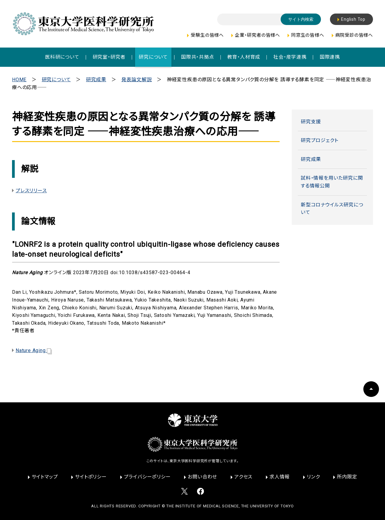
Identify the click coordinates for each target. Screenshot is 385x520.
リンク (313, 477)
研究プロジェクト (319, 140)
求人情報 (280, 477)
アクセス (243, 477)
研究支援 (311, 122)
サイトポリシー (91, 477)
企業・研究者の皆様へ (257, 35)
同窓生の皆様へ (307, 35)
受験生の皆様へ (207, 35)
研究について (56, 79)
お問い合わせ (202, 477)
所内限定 (347, 477)
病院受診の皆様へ (354, 35)
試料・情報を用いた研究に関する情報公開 (332, 182)
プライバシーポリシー (147, 477)
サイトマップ (45, 477)
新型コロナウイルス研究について (332, 208)
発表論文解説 (137, 79)
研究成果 (96, 79)
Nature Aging (34, 350)
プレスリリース (31, 190)
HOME (19, 79)
